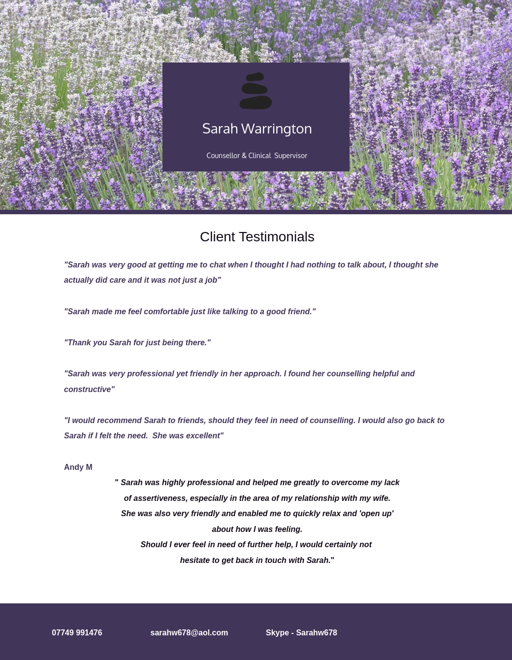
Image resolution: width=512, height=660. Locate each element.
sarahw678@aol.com (189, 632)
